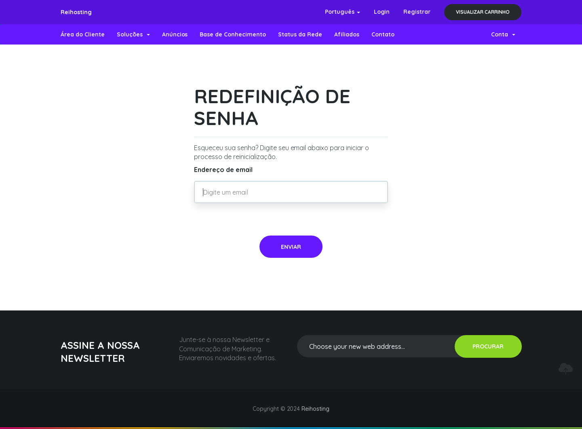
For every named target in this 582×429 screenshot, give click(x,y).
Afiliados (346, 34)
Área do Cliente (83, 34)
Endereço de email (223, 169)
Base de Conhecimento (233, 34)
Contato (382, 34)
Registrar (416, 11)
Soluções (133, 34)
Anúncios (175, 34)
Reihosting (76, 12)
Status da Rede (300, 34)
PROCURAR (488, 346)
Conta (503, 34)
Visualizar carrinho (483, 12)
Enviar (291, 247)
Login (382, 11)
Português (342, 11)
